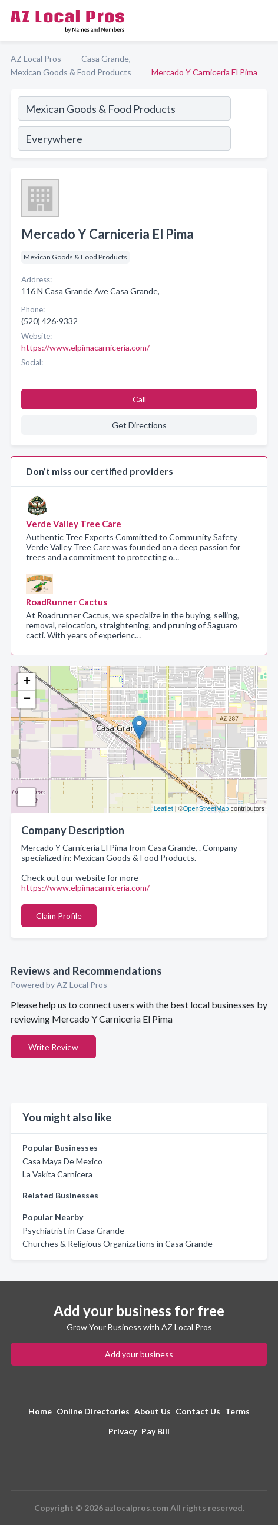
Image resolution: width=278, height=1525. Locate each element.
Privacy (122, 1431)
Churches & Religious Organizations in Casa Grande (117, 1243)
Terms (237, 1411)
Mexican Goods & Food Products (71, 72)
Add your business (139, 1354)
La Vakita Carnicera (57, 1174)
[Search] (248, 125)
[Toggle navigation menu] (262, 20)
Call (139, 399)
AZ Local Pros (36, 59)
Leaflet (163, 808)
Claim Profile (59, 916)
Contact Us (198, 1411)
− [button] (27, 699)
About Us (152, 1411)
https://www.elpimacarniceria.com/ (85, 888)
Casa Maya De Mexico (62, 1161)
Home (40, 1411)
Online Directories (93, 1411)
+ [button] (27, 682)
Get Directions (139, 425)
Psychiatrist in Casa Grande (73, 1231)
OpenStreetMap (206, 808)
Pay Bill (155, 1431)
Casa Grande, (106, 59)
